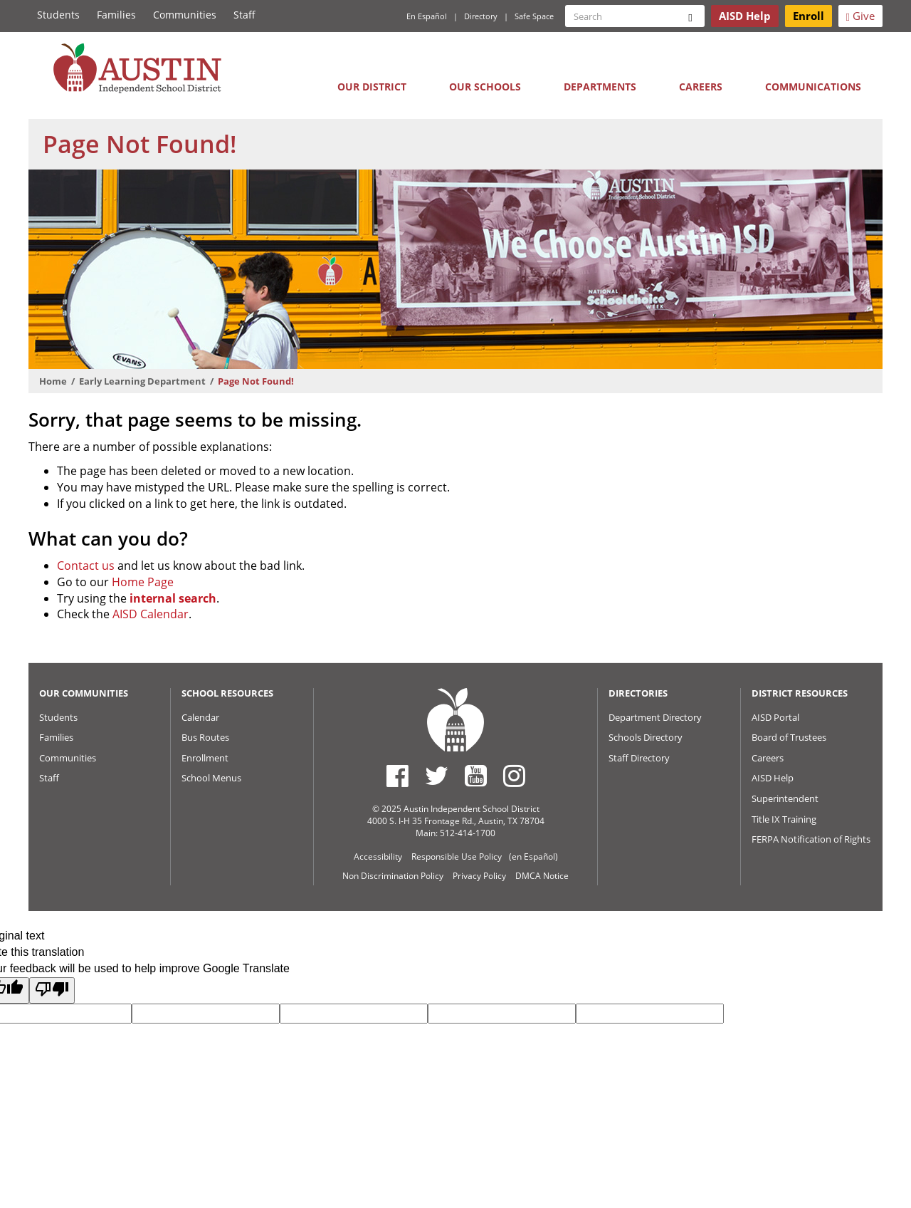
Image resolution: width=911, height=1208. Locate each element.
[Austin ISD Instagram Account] (514, 775)
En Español (426, 16)
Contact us (86, 565)
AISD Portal (775, 717)
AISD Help (773, 777)
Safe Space (534, 16)
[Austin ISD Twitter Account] (436, 775)
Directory (480, 16)
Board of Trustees (789, 737)
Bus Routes (205, 737)
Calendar (200, 717)
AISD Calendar (150, 614)
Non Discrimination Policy (392, 876)
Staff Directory (639, 757)
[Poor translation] (52, 990)
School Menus (211, 777)
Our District (371, 86)
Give (860, 16)
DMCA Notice (542, 876)
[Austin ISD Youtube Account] (475, 775)
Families (116, 14)
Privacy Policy (479, 876)
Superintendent (785, 798)
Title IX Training (784, 819)
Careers (700, 86)
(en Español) (533, 856)
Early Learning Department (142, 381)
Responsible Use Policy (456, 856)
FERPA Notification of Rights (811, 839)
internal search (173, 598)
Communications (813, 86)
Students (58, 14)
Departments (600, 86)
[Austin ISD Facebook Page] (397, 775)
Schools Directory (646, 737)
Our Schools (485, 86)
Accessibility (378, 856)
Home (53, 381)
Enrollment (204, 757)
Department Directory (655, 717)
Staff (244, 14)
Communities (184, 14)
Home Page (143, 582)
